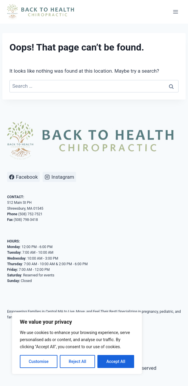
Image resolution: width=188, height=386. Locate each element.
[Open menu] (175, 11)
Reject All (77, 361)
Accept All (115, 361)
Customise (39, 361)
